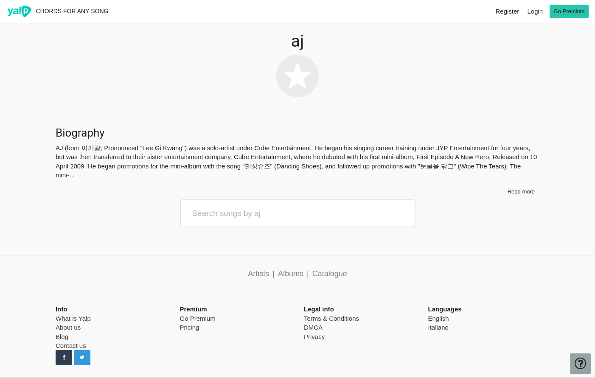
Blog (62, 336)
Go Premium (198, 318)
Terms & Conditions (331, 318)
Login (535, 11)
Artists (258, 273)
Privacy (314, 336)
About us (68, 327)
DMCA (313, 327)
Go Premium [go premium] (569, 11)
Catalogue (329, 273)
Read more (521, 191)
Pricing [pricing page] (189, 327)
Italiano (438, 327)
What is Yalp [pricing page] (73, 318)
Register (507, 11)
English (438, 318)
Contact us (71, 345)
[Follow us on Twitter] (82, 357)
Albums (290, 273)
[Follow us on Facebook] (64, 357)
